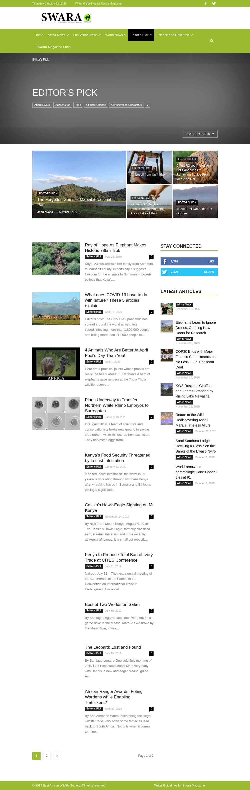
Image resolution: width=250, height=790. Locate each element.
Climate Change (96, 104)
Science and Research (174, 35)
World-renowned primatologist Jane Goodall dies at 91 (196, 472)
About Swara (42, 104)
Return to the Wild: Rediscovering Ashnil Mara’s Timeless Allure (193, 420)
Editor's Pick (48, 193)
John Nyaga (45, 211)
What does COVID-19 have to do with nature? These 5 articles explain (116, 300)
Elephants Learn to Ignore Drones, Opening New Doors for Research (196, 327)
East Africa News (87, 35)
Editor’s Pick (141, 35)
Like (211, 261)
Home (39, 35)
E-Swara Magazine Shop (53, 47)
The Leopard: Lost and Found (113, 647)
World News (116, 35)
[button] (212, 41)
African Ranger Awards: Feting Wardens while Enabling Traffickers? (114, 697)
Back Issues (62, 104)
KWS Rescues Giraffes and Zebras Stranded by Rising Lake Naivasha (194, 391)
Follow (208, 272)
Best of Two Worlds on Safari (112, 604)
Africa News (58, 35)
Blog (78, 104)
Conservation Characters (126, 104)
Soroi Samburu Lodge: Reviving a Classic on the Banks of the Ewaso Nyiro (196, 446)
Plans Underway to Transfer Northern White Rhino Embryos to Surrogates (117, 405)
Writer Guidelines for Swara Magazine (98, 3)
